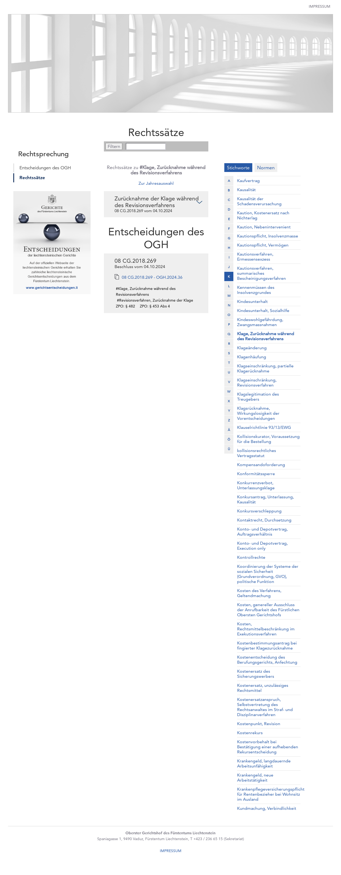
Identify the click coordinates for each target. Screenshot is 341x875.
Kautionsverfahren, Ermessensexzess (255, 257)
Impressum (319, 6)
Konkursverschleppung (259, 511)
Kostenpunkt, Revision (258, 723)
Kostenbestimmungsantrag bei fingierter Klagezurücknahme (267, 645)
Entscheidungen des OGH (45, 167)
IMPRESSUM (170, 850)
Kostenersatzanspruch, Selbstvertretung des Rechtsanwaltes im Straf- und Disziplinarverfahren (265, 707)
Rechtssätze (32, 177)
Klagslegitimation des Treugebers (258, 397)
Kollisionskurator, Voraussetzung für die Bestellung (268, 439)
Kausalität (246, 189)
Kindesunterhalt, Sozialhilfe (263, 310)
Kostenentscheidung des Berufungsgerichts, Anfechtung (267, 660)
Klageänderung (252, 347)
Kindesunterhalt (252, 301)
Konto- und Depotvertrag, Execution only (262, 546)
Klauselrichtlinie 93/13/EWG (264, 427)
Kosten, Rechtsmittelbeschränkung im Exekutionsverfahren (266, 628)
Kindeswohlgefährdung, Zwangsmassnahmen (260, 322)
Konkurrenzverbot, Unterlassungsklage (256, 485)
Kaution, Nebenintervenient (264, 226)
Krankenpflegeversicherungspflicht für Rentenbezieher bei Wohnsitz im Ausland (271, 794)
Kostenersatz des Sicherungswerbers (255, 674)
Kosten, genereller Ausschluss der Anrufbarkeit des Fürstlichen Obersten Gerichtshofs (268, 609)
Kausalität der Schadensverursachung (259, 201)
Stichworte (238, 168)
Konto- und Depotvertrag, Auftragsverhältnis (262, 532)
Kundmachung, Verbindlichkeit (266, 808)
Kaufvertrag (248, 180)
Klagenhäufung (251, 356)
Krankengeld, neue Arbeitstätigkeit (255, 778)
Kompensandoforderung (261, 464)
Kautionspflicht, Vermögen (263, 245)
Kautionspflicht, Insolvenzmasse (267, 236)
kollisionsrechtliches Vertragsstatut (256, 453)
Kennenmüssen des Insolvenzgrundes (255, 290)
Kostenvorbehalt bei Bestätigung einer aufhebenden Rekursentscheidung (267, 746)
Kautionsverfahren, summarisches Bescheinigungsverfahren (261, 273)
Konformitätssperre (256, 473)
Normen (266, 168)
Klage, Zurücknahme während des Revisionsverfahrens (265, 336)
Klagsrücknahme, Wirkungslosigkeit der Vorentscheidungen (258, 413)
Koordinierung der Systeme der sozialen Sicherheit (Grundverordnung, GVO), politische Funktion (267, 574)
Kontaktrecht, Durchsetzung (264, 520)
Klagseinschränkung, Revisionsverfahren (257, 382)
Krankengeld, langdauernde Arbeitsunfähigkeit (264, 763)
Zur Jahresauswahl (156, 183)
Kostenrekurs (250, 732)
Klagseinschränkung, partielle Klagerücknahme (265, 368)
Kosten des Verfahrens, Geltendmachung (259, 593)
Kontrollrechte (251, 557)
